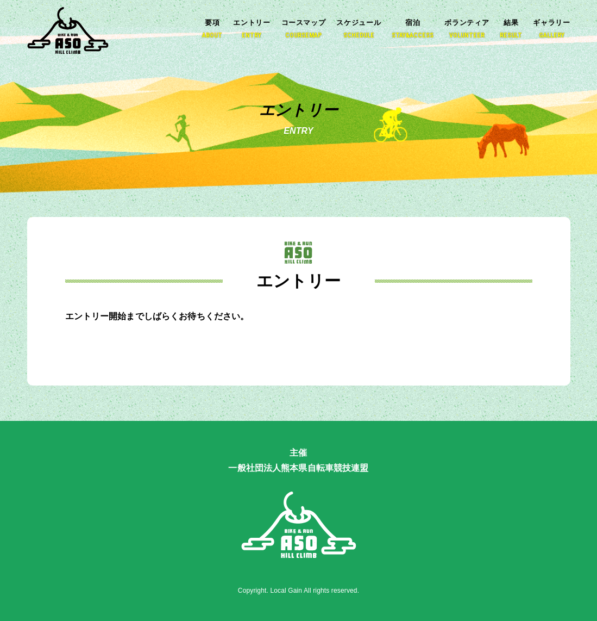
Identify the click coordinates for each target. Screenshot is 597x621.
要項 (212, 29)
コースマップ (303, 29)
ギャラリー (551, 29)
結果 (511, 29)
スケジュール (358, 29)
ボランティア (466, 29)
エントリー (251, 29)
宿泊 (412, 29)
